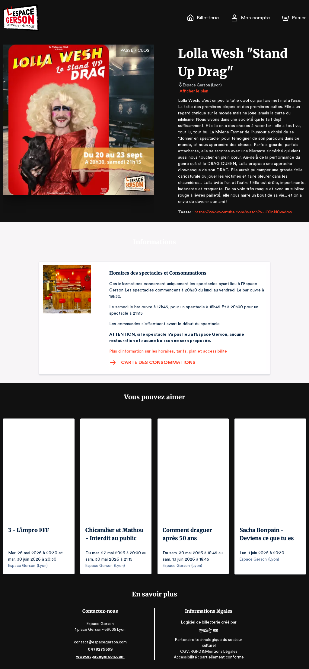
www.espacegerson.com (101, 656)
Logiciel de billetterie (200, 622)
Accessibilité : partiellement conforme (208, 657)
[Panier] (294, 18)
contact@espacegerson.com (101, 641)
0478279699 (101, 649)
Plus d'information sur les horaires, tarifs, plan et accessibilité (166, 351)
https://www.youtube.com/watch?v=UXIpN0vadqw (241, 206)
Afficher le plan (193, 91)
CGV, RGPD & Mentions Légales (208, 651)
